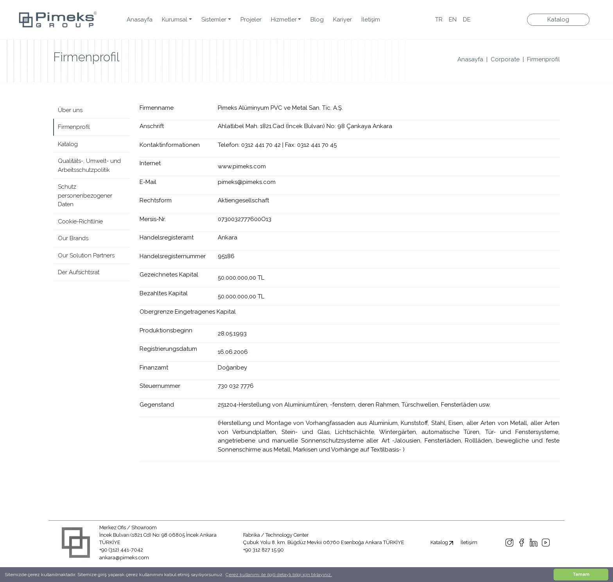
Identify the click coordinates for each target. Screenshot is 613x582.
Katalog (558, 19)
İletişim (370, 19)
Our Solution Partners (86, 255)
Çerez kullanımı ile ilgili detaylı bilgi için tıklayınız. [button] (279, 574)
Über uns (70, 110)
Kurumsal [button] (174, 19)
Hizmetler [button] (284, 19)
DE (467, 19)
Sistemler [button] (213, 19)
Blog (317, 19)
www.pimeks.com (242, 166)
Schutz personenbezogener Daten (85, 195)
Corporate (505, 59)
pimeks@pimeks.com (247, 182)
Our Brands (73, 238)
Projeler (251, 19)
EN (453, 19)
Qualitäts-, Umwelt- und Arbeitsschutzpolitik (89, 165)
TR (439, 19)
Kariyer (342, 19)
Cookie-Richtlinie (80, 221)
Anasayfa (139, 19)
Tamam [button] (581, 574)
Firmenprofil (543, 59)
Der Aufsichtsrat (78, 272)
